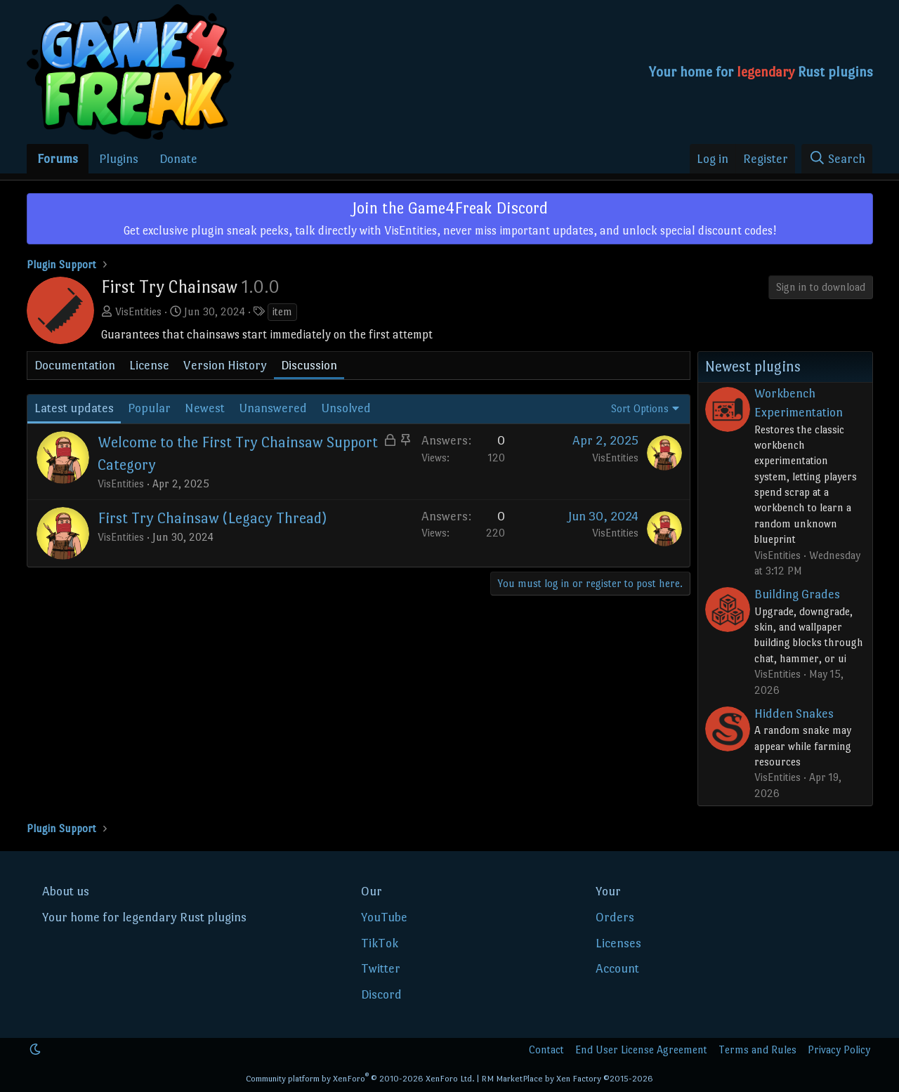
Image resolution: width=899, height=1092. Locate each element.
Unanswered (273, 408)
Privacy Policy (839, 1049)
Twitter (380, 968)
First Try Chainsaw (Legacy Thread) (212, 518)
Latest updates (74, 408)
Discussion (309, 365)
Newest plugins (753, 366)
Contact (546, 1049)
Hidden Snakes (794, 713)
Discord (381, 994)
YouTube (384, 917)
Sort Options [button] (640, 408)
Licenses (618, 943)
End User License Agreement (641, 1049)
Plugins (118, 159)
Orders (615, 917)
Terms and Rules (757, 1049)
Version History (225, 365)
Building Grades (797, 594)
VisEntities (138, 311)
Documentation (74, 365)
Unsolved (346, 408)
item (282, 311)
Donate (178, 159)
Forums (57, 159)
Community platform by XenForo (360, 1079)
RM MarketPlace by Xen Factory (567, 1079)
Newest (205, 408)
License (149, 365)
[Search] (836, 159)
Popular (149, 408)
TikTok (379, 943)
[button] (35, 1049)
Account (617, 968)
